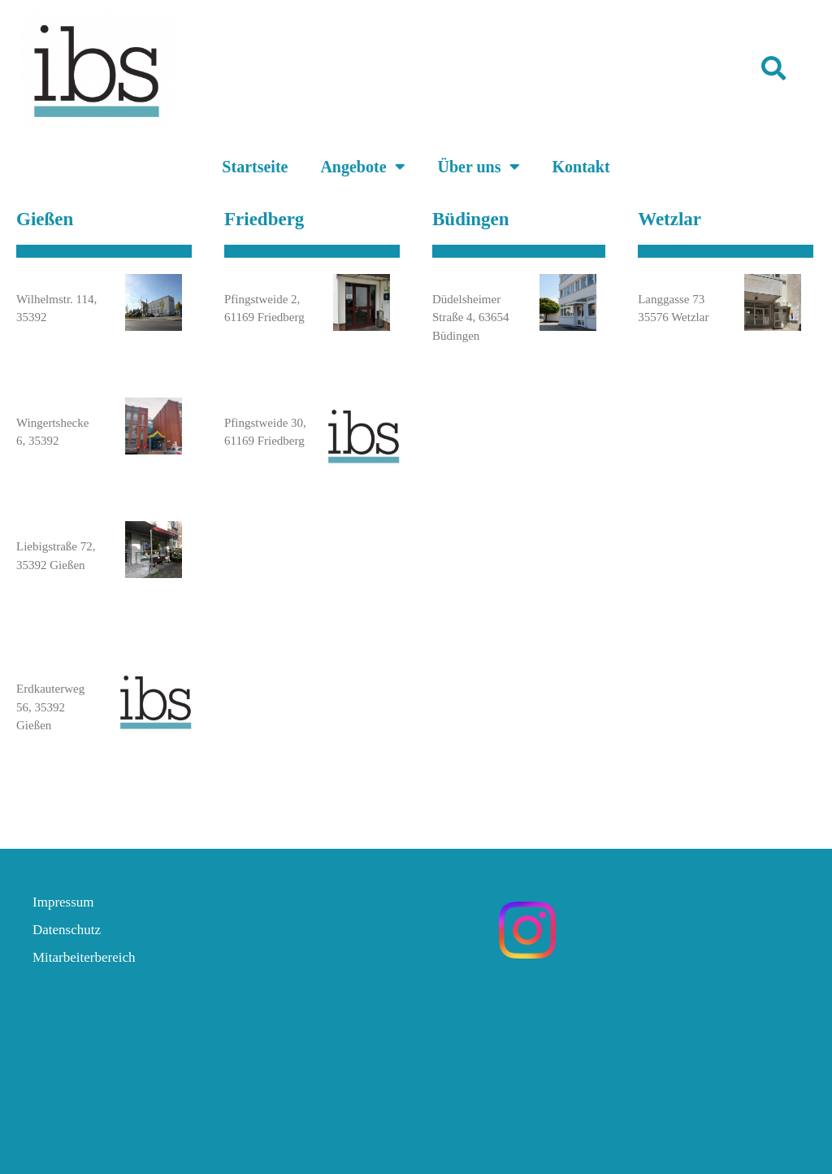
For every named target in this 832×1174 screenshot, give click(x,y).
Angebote (362, 166)
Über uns (479, 166)
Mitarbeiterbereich (84, 957)
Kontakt (581, 167)
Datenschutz (66, 929)
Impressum (63, 902)
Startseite (255, 167)
